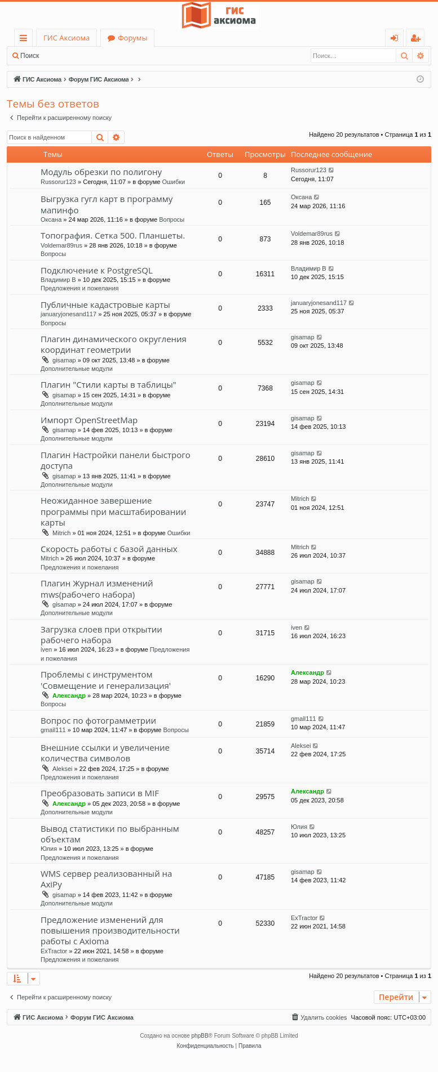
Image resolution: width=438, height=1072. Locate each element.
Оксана (51, 219)
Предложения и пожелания (80, 288)
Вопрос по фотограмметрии (98, 720)
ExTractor (54, 951)
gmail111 (53, 729)
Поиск (29, 56)
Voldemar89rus (61, 245)
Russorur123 (58, 181)
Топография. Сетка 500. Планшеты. (113, 235)
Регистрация (107, 56)
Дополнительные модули (77, 368)
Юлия (49, 848)
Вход (63, 56)
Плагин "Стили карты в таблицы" (108, 384)
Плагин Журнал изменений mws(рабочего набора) (97, 588)
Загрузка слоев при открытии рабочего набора (101, 634)
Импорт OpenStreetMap (89, 419)
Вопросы (171, 219)
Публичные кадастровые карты (105, 304)
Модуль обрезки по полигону (101, 171)
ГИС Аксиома (66, 38)
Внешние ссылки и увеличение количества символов (105, 753)
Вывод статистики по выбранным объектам (110, 834)
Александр (69, 695)
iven (46, 649)
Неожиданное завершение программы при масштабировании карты (113, 511)
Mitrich (61, 533)
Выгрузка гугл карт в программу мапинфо (106, 204)
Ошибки (173, 181)
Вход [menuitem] (396, 40)
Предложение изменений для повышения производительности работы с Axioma (110, 930)
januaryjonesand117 (68, 314)
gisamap (64, 360)
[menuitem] (318, 1017)
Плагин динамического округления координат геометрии (114, 344)
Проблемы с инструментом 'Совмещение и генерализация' (106, 679)
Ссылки (25, 40)
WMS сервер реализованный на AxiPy (106, 879)
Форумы (132, 38)
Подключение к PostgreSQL (97, 270)
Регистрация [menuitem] (418, 40)
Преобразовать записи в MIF (100, 793)
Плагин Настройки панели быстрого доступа (116, 460)
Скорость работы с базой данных (109, 548)
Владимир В (58, 279)
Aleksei (62, 768)
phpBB (200, 1036)
